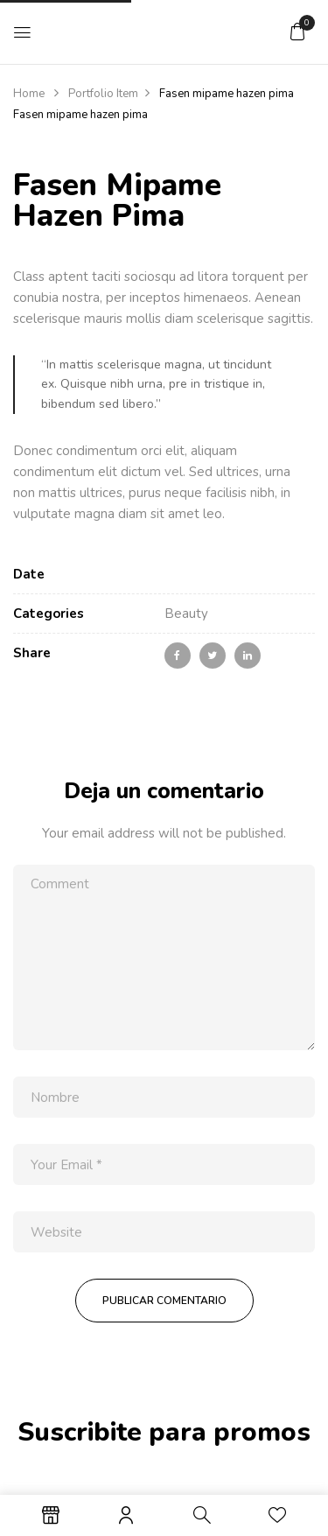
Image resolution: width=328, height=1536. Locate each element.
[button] (297, 31)
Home (29, 94)
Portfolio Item (103, 94)
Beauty (186, 613)
